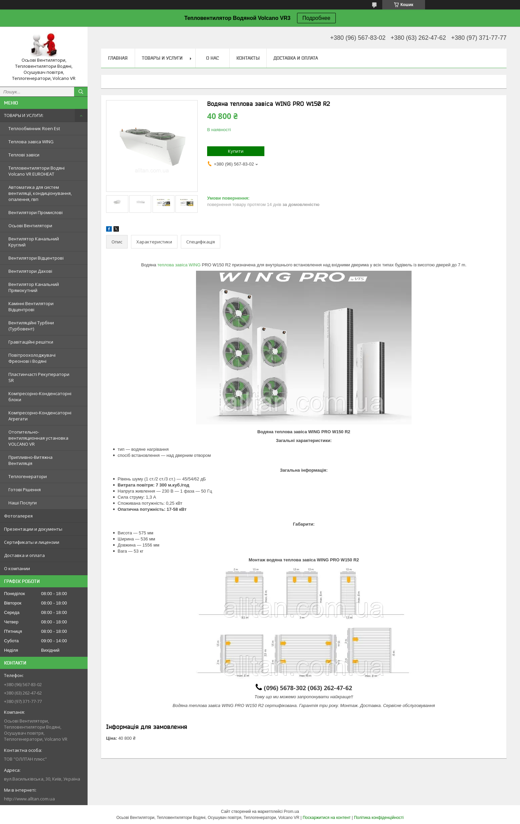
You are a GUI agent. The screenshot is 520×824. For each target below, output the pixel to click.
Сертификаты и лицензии (31, 542)
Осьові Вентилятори (30, 226)
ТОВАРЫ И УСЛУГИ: (23, 115)
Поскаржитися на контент (327, 817)
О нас (212, 58)
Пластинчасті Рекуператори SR (38, 377)
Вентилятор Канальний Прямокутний (33, 287)
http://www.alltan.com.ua (29, 799)
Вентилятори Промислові (35, 212)
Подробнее (316, 18)
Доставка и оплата (24, 555)
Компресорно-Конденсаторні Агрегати (39, 416)
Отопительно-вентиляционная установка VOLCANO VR (38, 438)
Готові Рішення (24, 490)
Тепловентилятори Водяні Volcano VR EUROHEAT (36, 171)
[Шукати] (81, 92)
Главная (118, 58)
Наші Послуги (22, 503)
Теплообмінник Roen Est (34, 128)
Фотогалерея (18, 516)
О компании (17, 568)
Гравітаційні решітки (30, 342)
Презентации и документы (33, 529)
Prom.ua (291, 811)
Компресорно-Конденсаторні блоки (39, 396)
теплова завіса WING (178, 264)
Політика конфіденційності (379, 817)
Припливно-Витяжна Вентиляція (30, 460)
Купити (235, 151)
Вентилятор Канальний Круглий (33, 242)
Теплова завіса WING (31, 142)
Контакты (248, 58)
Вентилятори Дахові (30, 271)
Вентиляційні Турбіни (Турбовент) (31, 326)
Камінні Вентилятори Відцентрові (31, 306)
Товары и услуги (162, 58)
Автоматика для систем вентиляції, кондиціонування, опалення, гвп (40, 193)
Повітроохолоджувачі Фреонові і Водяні (32, 358)
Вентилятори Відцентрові (36, 258)
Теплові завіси (23, 155)
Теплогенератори (27, 476)
